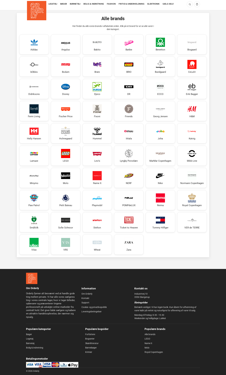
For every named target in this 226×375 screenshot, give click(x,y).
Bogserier (89, 338)
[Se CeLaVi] (192, 67)
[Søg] (190, 4)
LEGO (147, 338)
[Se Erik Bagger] (192, 89)
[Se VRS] (65, 245)
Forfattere (90, 334)
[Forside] (37, 5)
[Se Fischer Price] (65, 111)
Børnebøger (91, 347)
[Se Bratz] (97, 67)
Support (85, 302)
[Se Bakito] (97, 44)
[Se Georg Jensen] (160, 111)
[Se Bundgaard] (160, 67)
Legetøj (29, 338)
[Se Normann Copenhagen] (192, 178)
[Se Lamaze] (34, 156)
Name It (148, 343)
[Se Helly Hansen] (34, 133)
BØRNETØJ (75, 4)
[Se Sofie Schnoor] (65, 222)
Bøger (29, 334)
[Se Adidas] (34, 44)
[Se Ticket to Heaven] (129, 222)
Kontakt (85, 298)
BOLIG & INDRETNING (93, 4)
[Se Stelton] (97, 222)
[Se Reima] (160, 200)
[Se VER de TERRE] (192, 222)
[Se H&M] (192, 111)
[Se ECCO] (160, 89)
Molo (147, 347)
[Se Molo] (65, 178)
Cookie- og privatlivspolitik (94, 307)
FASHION (111, 4)
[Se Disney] (65, 89)
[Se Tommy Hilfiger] (160, 222)
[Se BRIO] (129, 67)
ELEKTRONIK (153, 4)
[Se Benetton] (160, 44)
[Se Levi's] (97, 156)
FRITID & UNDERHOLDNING (131, 4)
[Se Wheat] (97, 245)
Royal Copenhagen (154, 352)
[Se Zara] (129, 245)
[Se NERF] (129, 178)
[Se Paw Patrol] (34, 200)
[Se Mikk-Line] (192, 156)
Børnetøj (30, 343)
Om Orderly (86, 294)
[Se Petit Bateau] (65, 200)
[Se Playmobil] (97, 200)
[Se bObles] (34, 67)
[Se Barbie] (129, 44)
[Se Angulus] (65, 44)
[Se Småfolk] (34, 222)
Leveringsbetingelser (91, 311)
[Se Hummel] (97, 133)
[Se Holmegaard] (65, 133)
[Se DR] (129, 89)
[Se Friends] (129, 111)
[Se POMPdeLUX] (129, 200)
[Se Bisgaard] (192, 44)
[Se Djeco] (97, 89)
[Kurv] (197, 4)
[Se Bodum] (65, 67)
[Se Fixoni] (97, 111)
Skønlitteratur (92, 343)
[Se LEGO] (65, 156)
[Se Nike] (160, 178)
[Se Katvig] (192, 133)
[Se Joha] (160, 133)
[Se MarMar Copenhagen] (160, 156)
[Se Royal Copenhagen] (192, 200)
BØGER (63, 4)
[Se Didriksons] (34, 89)
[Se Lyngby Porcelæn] (129, 156)
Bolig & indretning (34, 347)
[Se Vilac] (34, 245)
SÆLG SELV (168, 4)
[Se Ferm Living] (34, 111)
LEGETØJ (52, 4)
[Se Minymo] (34, 178)
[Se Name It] (97, 178)
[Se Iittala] (129, 133)
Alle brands (150, 334)
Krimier (88, 352)
